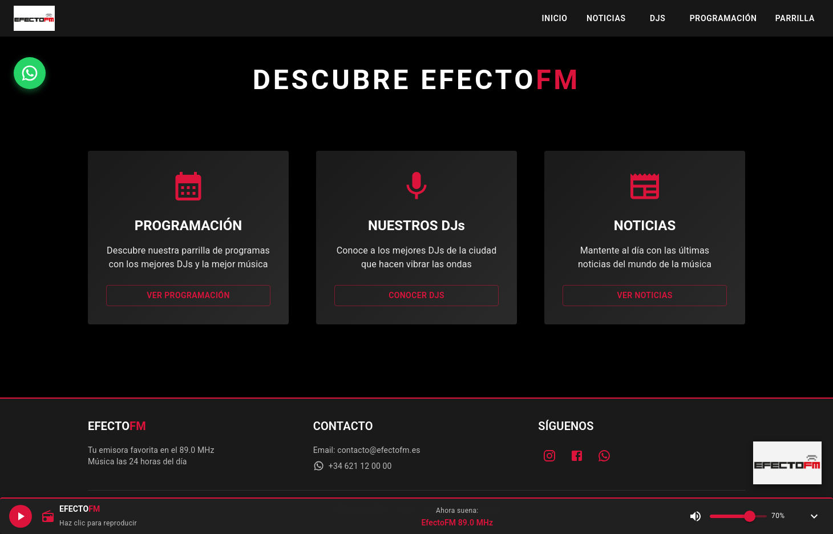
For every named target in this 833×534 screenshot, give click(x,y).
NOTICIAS (606, 18)
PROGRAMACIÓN (723, 18)
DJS (658, 18)
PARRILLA (795, 18)
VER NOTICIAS (644, 296)
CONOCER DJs (416, 296)
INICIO (554, 18)
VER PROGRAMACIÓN (188, 296)
